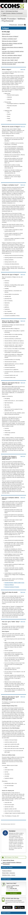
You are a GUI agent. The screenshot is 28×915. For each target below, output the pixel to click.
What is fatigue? (6, 34)
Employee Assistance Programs (12, 586)
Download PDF (22, 24)
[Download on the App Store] (7, 907)
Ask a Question (13, 893)
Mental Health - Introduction (8, 872)
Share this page (13, 24)
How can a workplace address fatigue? (12, 55)
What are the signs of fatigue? (9, 41)
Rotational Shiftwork (9, 584)
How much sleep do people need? (10, 57)
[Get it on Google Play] (19, 907)
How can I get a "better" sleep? (10, 60)
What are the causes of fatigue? (10, 36)
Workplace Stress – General (8, 875)
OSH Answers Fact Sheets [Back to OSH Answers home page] (10, 857)
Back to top (23, 69)
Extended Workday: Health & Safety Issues (14, 582)
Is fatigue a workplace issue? (9, 38)
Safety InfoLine (15, 885)
